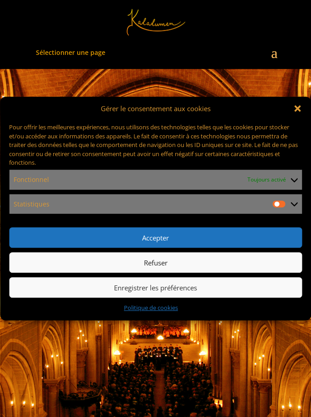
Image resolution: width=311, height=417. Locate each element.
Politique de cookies (151, 308)
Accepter (155, 237)
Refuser (156, 262)
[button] (297, 108)
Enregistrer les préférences (155, 287)
